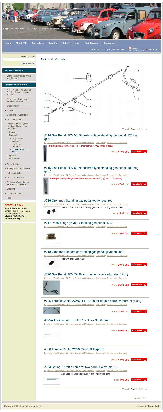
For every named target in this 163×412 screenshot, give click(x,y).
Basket (135, 48)
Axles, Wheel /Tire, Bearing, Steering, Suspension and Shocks (19, 92)
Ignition (12, 156)
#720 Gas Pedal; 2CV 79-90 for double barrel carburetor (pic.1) (86, 274)
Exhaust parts (13, 164)
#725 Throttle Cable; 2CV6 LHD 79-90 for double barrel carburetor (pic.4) (92, 301)
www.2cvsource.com (32, 406)
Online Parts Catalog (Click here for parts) (19, 77)
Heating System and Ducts (18, 168)
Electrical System (14, 119)
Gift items (11, 189)
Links (77, 43)
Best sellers (37, 43)
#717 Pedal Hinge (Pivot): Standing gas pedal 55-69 (78, 223)
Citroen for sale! (14, 193)
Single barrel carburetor (17, 140)
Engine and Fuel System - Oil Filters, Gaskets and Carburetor (18, 126)
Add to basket (137, 151)
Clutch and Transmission (17, 115)
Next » (144, 129)
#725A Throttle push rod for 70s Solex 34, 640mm (77, 320)
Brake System (13, 106)
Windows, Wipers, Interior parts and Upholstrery (18, 183)
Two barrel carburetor (16, 145)
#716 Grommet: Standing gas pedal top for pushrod (78, 200)
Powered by (147, 406)
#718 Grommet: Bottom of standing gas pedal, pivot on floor (83, 252)
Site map (152, 49)
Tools (9, 198)
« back (137, 398)
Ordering (53, 43)
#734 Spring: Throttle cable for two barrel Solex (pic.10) (81, 367)
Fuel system (14, 159)
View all (125, 129)
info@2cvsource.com (21, 211)
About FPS (21, 43)
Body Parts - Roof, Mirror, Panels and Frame (18, 100)
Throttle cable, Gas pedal (20, 150)
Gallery (66, 43)
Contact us (109, 43)
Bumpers (11, 110)
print (144, 398)
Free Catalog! (92, 43)
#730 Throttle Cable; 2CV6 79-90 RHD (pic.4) (74, 349)
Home (8, 43)
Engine (12, 132)
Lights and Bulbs (14, 173)
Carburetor (14, 135)
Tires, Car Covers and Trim (19, 177)
